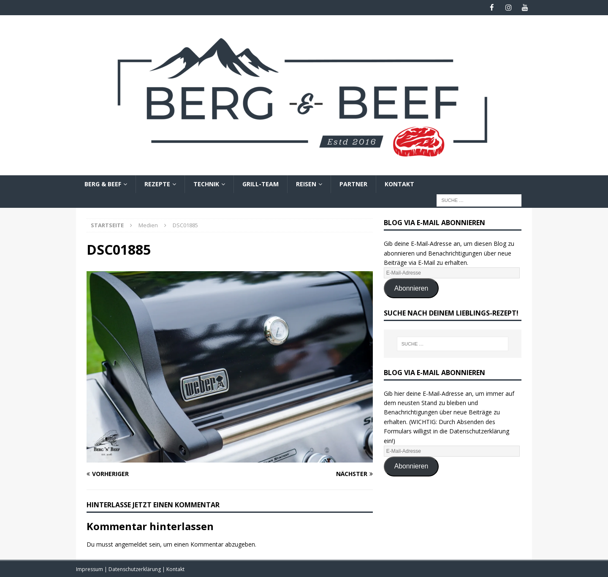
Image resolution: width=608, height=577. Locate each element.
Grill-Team (260, 184)
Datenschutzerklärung (135, 568)
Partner (353, 184)
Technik (206, 184)
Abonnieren (411, 287)
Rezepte (157, 184)
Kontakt (399, 184)
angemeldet (131, 544)
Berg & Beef (102, 184)
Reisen (306, 184)
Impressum (90, 568)
